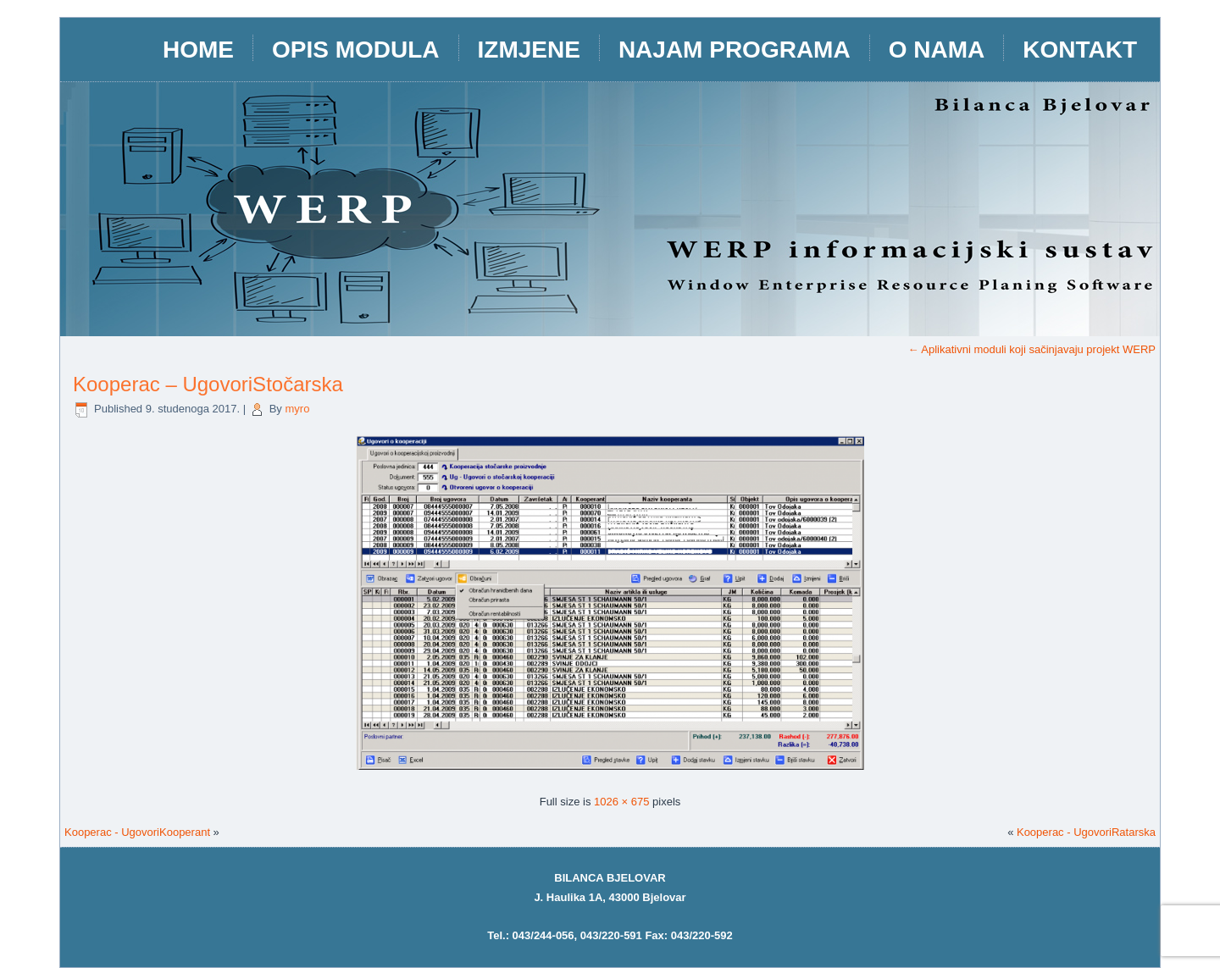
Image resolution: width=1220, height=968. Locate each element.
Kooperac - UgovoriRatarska (1086, 832)
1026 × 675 (621, 801)
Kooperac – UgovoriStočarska (208, 384)
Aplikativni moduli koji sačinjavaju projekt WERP (1031, 349)
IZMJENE (529, 49)
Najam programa (734, 49)
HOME (198, 49)
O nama (937, 49)
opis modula (356, 49)
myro (297, 408)
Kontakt (1080, 49)
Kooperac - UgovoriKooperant (137, 832)
